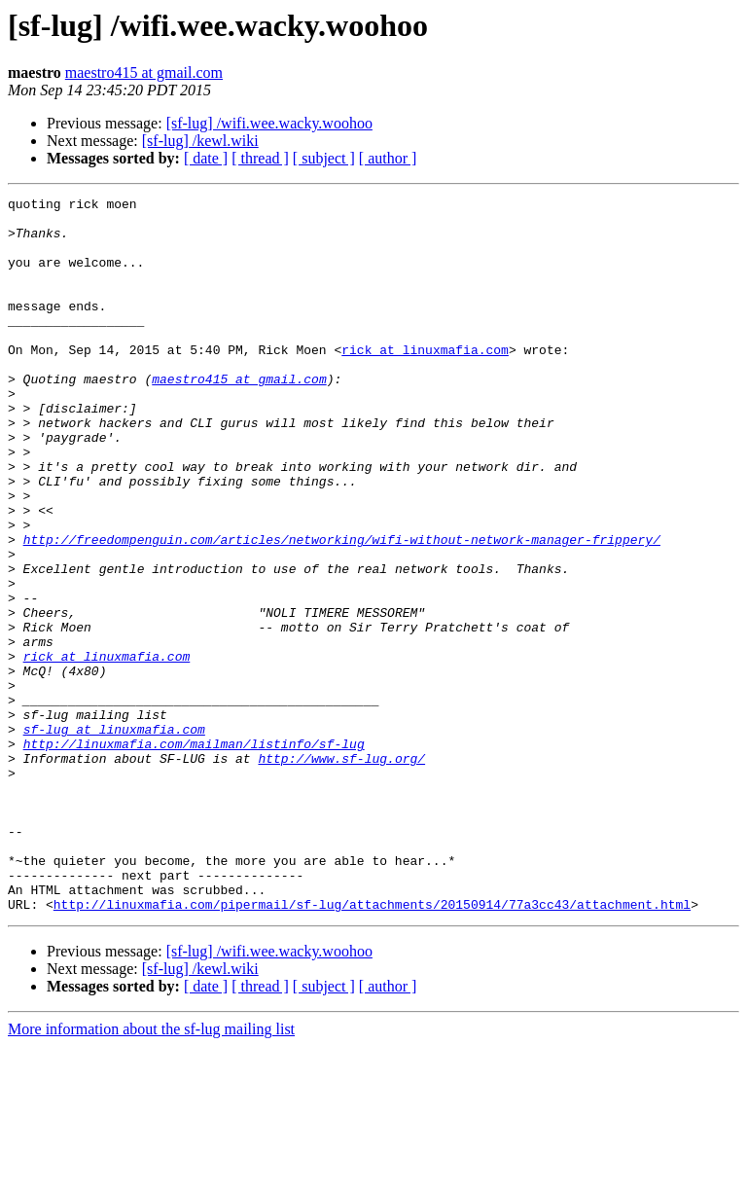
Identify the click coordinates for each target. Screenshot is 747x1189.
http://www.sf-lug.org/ (341, 872)
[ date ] (206, 158)
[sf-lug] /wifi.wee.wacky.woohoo (269, 123)
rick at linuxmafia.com (425, 381)
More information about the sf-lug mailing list (151, 1172)
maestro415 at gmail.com (144, 72)
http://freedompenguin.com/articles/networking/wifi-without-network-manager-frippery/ (341, 609)
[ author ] (388, 158)
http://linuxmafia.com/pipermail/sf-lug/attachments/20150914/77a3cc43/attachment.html (372, 1047)
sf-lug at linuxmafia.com (114, 837)
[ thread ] (260, 158)
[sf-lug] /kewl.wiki (200, 140)
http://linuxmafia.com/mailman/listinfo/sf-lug (194, 854)
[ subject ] (324, 158)
